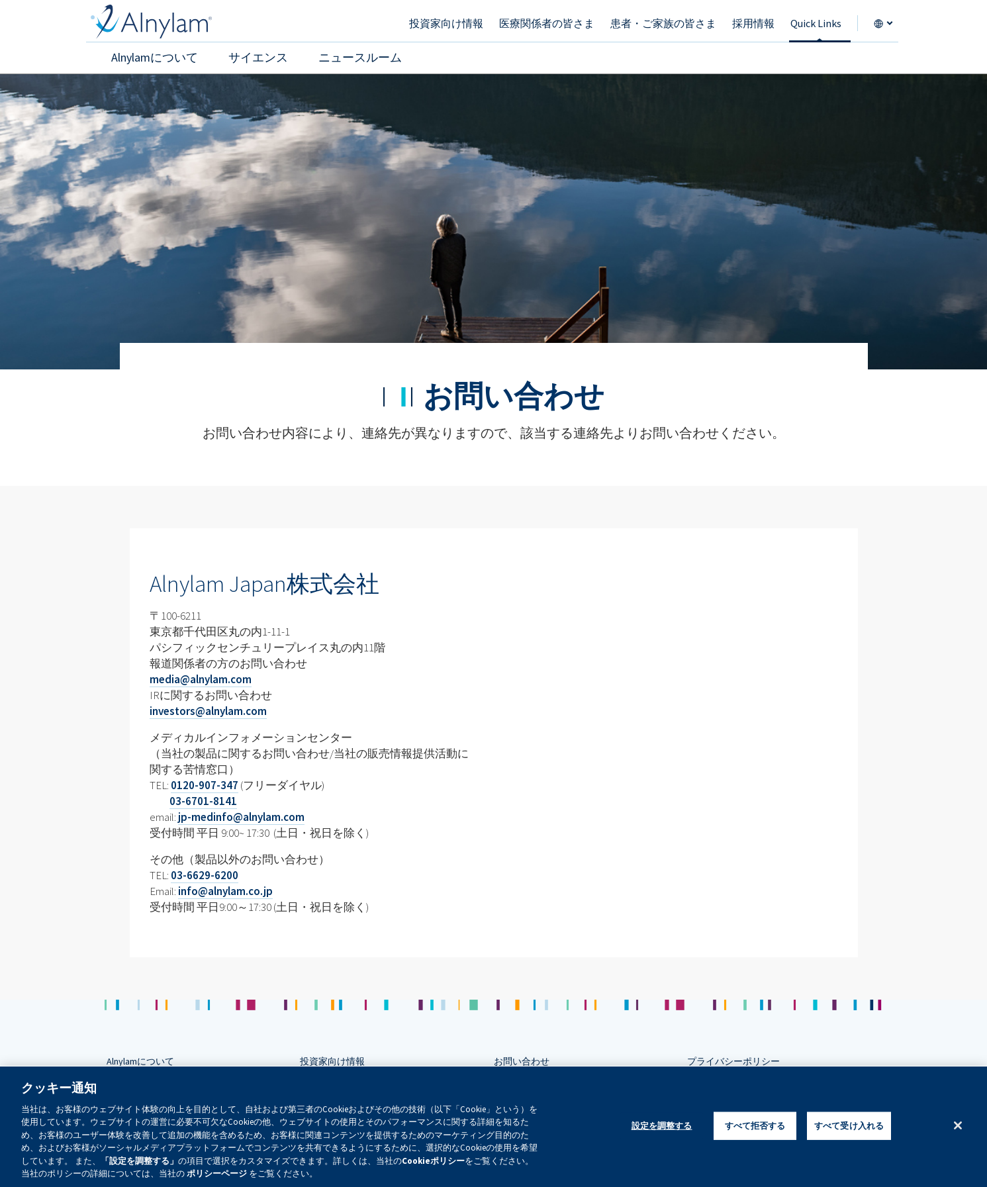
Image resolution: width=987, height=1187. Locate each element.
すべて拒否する (755, 1125)
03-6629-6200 (204, 875)
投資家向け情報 (332, 1061)
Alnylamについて (140, 1061)
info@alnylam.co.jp (225, 891)
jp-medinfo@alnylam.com (241, 817)
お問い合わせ (521, 1061)
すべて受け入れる (849, 1125)
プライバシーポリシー (733, 1061)
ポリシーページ (217, 1173)
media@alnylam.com (201, 679)
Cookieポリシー (433, 1160)
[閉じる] (957, 1125)
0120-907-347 (204, 785)
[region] (493, 1127)
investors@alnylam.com (208, 711)
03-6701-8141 (203, 801)
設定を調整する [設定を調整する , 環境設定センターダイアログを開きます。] (662, 1125)
